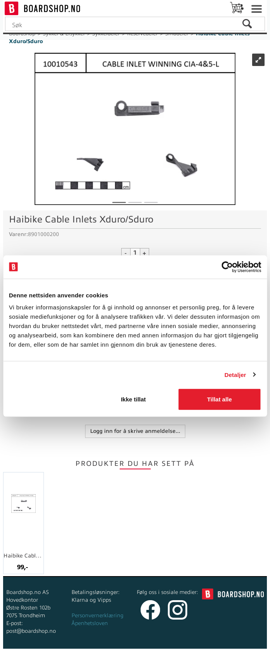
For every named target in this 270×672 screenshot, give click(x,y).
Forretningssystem (69, 664)
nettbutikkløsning (123, 664)
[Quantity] (135, 252)
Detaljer (235, 374)
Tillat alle (219, 399)
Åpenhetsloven (89, 623)
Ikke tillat (133, 399)
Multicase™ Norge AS (196, 664)
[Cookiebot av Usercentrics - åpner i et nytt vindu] (227, 267)
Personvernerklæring (97, 615)
